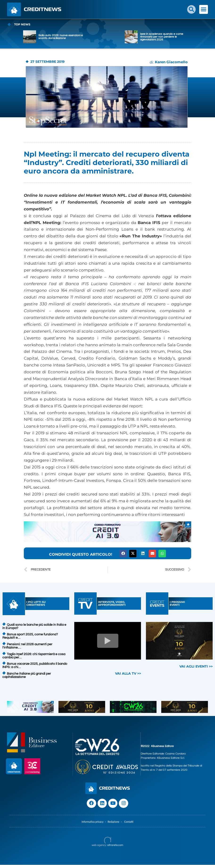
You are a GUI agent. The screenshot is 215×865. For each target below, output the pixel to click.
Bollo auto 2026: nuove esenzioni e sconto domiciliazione (84, 37)
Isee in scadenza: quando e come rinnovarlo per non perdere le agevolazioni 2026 (185, 36)
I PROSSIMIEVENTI (177, 603)
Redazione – (116, 821)
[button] (191, 9)
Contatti (128, 821)
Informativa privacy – (95, 821)
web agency (99, 845)
